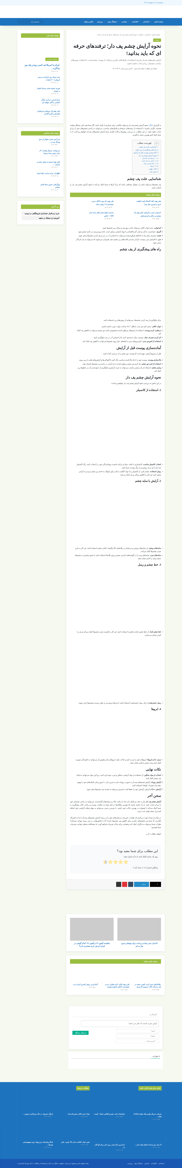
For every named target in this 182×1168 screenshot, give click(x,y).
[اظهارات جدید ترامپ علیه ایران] (28, 176)
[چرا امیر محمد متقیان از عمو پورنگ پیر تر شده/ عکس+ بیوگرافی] (28, 143)
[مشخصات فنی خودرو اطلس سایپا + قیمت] (108, 1102)
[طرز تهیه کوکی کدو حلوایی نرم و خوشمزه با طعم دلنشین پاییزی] (115, 974)
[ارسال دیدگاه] (80, 1033)
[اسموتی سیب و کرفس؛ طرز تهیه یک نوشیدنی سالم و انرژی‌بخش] (124, 216)
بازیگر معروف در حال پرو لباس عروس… (38, 1114)
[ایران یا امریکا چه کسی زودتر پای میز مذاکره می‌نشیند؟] (40, 51)
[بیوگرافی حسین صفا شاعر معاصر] (28, 188)
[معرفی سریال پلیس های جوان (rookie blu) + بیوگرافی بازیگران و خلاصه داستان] (145, 1102)
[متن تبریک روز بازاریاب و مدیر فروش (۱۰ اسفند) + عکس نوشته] (28, 80)
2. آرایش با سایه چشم (149, 161)
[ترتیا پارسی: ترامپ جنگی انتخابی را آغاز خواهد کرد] (28, 103)
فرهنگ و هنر (112, 22)
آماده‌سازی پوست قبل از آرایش (145, 153)
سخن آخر (153, 172)
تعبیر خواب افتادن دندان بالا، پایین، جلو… (75, 1142)
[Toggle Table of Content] (155, 143)
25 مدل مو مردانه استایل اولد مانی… (148, 1145)
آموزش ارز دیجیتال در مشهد (49, 218)
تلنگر (151, 125)
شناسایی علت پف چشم (148, 147)
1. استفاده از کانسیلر (149, 158)
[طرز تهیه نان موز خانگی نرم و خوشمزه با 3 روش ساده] (77, 204)
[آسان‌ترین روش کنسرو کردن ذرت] (84, 974)
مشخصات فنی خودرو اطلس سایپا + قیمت (109, 1114)
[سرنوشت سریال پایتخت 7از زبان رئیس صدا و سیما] (28, 154)
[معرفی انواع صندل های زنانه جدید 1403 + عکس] (77, 216)
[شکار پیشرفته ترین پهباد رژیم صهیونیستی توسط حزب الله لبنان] (36, 1130)
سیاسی (124, 22)
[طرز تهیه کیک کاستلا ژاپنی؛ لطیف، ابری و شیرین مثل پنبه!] (124, 204)
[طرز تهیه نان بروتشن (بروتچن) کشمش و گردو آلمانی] (28, 114)
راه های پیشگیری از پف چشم (146, 150)
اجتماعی (146, 22)
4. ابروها (153, 166)
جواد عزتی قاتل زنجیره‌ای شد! (78, 1114)
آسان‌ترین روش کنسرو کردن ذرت (85, 984)
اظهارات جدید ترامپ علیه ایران (48, 173)
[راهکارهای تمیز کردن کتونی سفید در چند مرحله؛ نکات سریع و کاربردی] (147, 974)
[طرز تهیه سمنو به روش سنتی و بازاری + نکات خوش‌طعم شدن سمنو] (28, 165)
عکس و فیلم (88, 22)
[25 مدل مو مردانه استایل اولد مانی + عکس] (145, 1133)
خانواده (140, 35)
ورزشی (100, 22)
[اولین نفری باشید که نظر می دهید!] (120, 1023)
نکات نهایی (153, 169)
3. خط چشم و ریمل (149, 163)
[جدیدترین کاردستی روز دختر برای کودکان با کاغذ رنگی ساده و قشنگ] (108, 1133)
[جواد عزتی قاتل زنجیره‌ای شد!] (73, 1102)
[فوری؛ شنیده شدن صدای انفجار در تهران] (28, 92)
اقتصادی (135, 22)
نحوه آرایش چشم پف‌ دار (148, 156)
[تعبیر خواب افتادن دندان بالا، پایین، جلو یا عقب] (73, 1130)
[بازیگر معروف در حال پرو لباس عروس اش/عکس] (36, 1102)
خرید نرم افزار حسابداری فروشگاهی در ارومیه (42, 213)
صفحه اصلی (158, 22)
